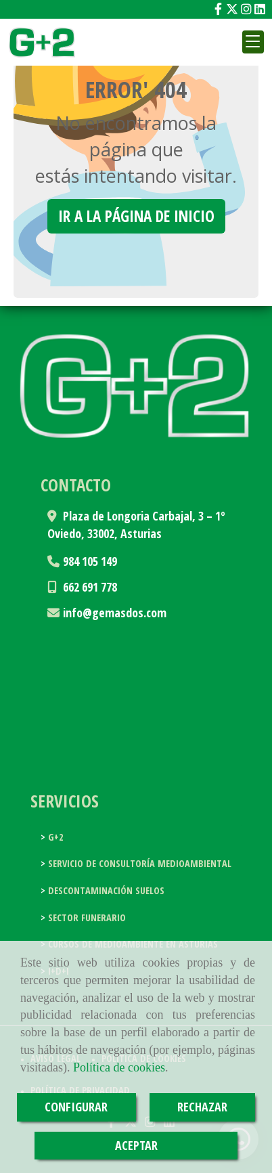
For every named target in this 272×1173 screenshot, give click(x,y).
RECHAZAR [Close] (202, 1107)
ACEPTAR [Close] (136, 1145)
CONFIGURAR (76, 1107)
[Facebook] (218, 9)
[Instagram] (246, 9)
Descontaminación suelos (104, 890)
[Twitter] (232, 9)
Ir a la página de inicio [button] (136, 216)
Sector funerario (85, 917)
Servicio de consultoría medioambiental (138, 863)
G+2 (54, 837)
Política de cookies (119, 1067)
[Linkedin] (259, 9)
